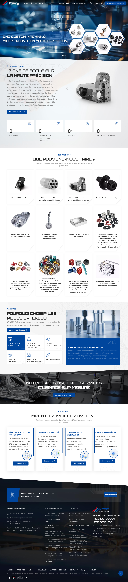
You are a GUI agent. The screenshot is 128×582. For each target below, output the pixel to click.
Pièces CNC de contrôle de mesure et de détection (79, 554)
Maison (25, 3)
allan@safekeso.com (24, 518)
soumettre (110, 495)
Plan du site (60, 574)
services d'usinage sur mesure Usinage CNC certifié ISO (56, 548)
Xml (67, 574)
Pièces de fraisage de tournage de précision (53, 555)
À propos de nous (38, 3)
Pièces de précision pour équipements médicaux (78, 542)
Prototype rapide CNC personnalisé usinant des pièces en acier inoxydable (55, 534)
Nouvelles (42, 570)
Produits (52, 3)
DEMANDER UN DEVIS (63, 396)
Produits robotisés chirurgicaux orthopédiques (49, 237)
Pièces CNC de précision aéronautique (78, 531)
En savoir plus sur (15, 112)
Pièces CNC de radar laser (79, 526)
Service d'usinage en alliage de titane (55, 561)
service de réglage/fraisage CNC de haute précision (55, 541)
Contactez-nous (79, 3)
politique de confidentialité (81, 574)
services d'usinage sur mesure (53, 521)
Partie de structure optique (107, 198)
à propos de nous (58, 570)
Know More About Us (17, 330)
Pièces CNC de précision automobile (78, 236)
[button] (63, 55)
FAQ (67, 3)
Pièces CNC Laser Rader (20, 198)
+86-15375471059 (26, 514)
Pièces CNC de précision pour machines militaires (78, 199)
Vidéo (61, 3)
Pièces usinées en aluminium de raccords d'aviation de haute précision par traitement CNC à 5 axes (20, 286)
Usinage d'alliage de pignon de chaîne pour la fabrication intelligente (107, 284)
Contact (74, 570)
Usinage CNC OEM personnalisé (52, 527)
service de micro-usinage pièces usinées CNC (54, 515)
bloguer (92, 570)
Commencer (19, 464)
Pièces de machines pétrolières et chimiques (49, 199)
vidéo (31, 570)
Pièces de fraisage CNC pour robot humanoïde (20, 236)
